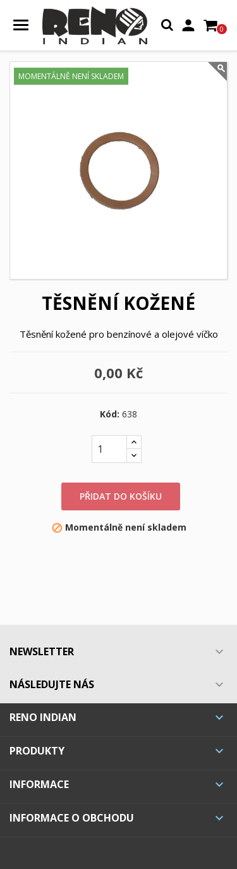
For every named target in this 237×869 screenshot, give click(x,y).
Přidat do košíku (121, 496)
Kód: (109, 414)
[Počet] (109, 449)
